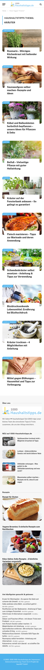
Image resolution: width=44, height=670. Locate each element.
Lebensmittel (8, 30)
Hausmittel (7, 250)
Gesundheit (7, 66)
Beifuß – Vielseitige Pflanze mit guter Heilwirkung (18, 165)
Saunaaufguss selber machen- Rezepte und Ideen (19, 90)
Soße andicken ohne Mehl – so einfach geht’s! (19, 604)
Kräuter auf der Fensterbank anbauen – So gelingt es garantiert (21, 201)
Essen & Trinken (9, 214)
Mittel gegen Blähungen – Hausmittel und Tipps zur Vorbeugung (21, 381)
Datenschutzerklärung (13, 662)
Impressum (36, 659)
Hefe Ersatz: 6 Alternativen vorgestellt (16, 614)
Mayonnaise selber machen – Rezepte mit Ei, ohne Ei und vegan (28, 479)
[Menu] (3, 4)
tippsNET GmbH (22, 664)
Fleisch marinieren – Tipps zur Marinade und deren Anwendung (21, 237)
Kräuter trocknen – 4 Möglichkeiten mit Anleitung (18, 345)
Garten (6, 102)
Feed (24, 662)
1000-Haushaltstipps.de (22, 659)
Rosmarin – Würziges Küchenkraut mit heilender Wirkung (22, 54)
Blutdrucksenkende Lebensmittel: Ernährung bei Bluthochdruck (21, 309)
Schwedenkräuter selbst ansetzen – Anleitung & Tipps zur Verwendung (20, 273)
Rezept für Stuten (10, 497)
